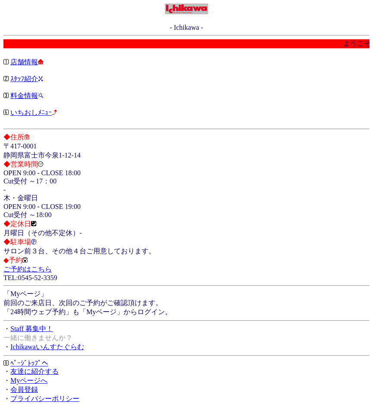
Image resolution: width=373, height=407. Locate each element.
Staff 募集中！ (31, 328)
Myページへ (28, 380)
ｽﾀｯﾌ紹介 (24, 78)
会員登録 (24, 389)
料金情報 (24, 95)
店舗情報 (24, 62)
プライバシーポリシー (44, 398)
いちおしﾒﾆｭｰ (31, 112)
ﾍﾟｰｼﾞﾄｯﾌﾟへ (29, 363)
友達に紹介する (34, 371)
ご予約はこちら (27, 269)
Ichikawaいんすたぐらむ (47, 346)
